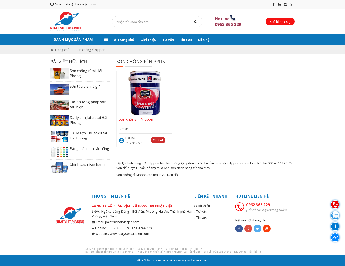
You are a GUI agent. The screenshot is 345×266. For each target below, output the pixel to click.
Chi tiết (158, 140)
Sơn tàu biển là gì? (85, 86)
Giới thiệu (148, 39)
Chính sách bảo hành (87, 164)
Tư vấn (168, 39)
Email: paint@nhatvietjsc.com (73, 4)
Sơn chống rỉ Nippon (136, 119)
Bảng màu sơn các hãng (89, 148)
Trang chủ (124, 39)
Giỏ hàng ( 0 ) (280, 21)
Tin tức (186, 39)
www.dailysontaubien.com (190, 260)
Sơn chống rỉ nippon (90, 49)
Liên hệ (203, 39)
